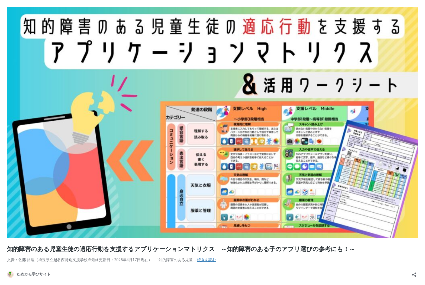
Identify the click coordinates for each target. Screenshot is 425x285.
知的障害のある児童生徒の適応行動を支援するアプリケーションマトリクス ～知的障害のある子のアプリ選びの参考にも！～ (181, 249)
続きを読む (206, 260)
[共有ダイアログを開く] (414, 273)
